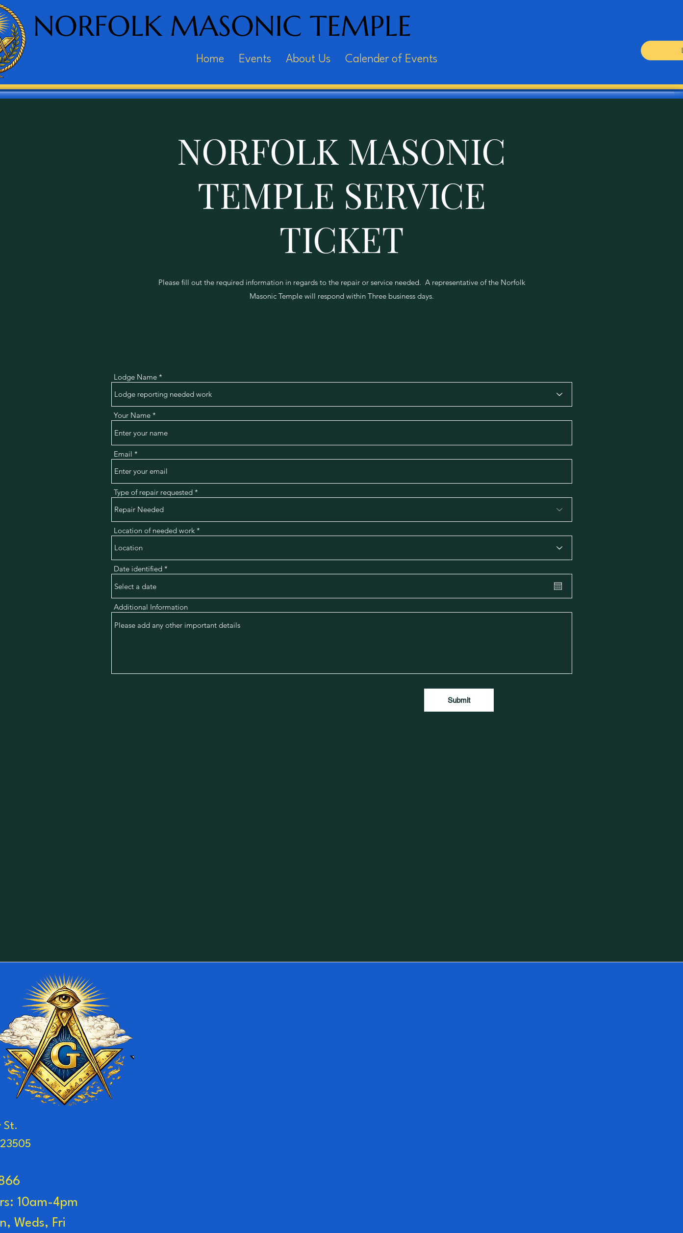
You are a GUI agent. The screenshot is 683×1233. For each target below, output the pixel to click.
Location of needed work (154, 530)
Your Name (132, 415)
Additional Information (151, 607)
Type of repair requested (153, 492)
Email (123, 454)
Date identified (143, 568)
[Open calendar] (558, 586)
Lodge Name (135, 377)
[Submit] (459, 700)
